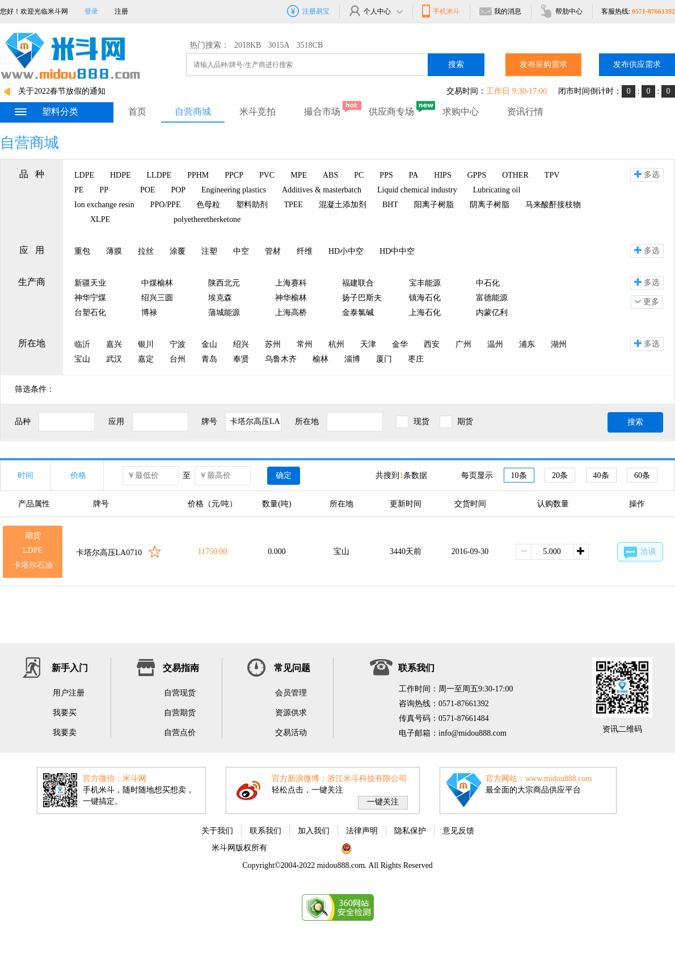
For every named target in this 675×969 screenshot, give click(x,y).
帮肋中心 (561, 11)
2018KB (247, 45)
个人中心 (375, 11)
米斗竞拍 (257, 111)
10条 (519, 475)
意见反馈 (458, 831)
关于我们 (217, 831)
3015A (278, 45)
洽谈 (640, 552)
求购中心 (460, 111)
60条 (642, 475)
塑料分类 (46, 111)
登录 (91, 11)
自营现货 (180, 693)
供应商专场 (391, 111)
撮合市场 (322, 111)
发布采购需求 (543, 64)
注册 (121, 11)
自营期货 (180, 712)
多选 (647, 174)
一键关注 (383, 802)
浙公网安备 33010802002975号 (400, 848)
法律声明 (362, 831)
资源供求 (291, 712)
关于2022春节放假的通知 (62, 91)
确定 (284, 475)
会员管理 (291, 693)
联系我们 (265, 831)
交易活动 (291, 732)
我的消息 (500, 11)
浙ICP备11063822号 (303, 848)
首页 (137, 111)
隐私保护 (410, 831)
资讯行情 (525, 111)
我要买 (65, 712)
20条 (560, 475)
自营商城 (193, 111)
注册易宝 (308, 11)
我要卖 (65, 732)
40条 (601, 475)
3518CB (310, 45)
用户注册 (69, 693)
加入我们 (314, 831)
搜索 (456, 64)
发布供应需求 (637, 64)
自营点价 (180, 732)
